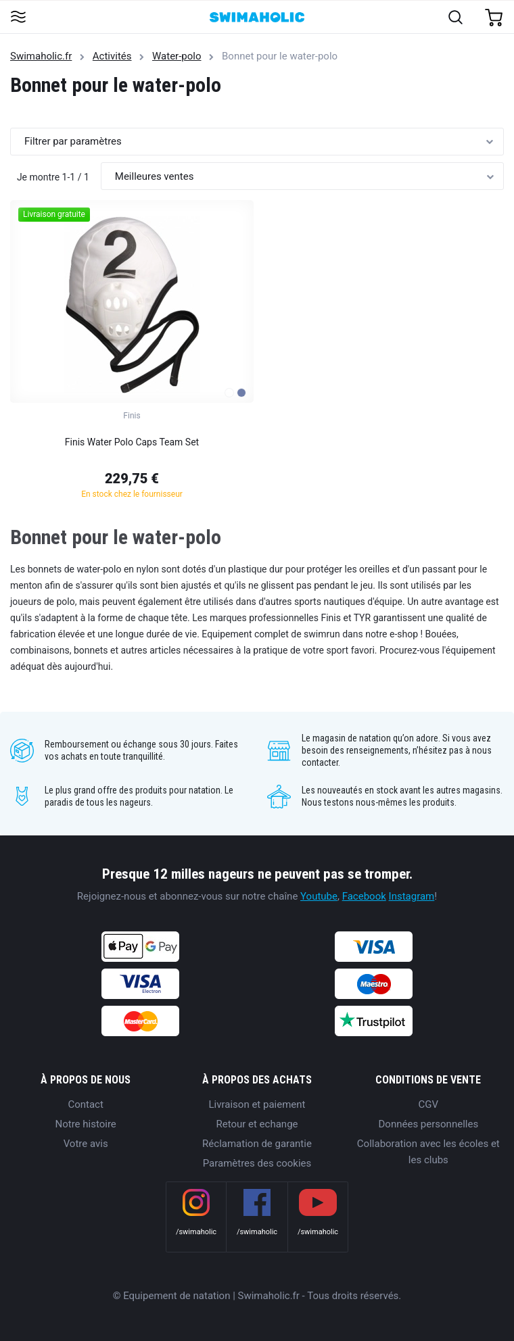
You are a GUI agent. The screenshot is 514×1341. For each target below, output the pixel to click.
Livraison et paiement (257, 1104)
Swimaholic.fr (41, 56)
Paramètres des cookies (257, 1163)
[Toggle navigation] (18, 18)
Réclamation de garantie (257, 1144)
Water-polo (177, 56)
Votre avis (86, 1144)
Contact (85, 1104)
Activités (112, 56)
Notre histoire (85, 1124)
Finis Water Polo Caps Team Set (132, 442)
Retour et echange (257, 1124)
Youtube (318, 896)
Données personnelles (429, 1124)
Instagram (412, 896)
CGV (429, 1104)
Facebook (364, 896)
